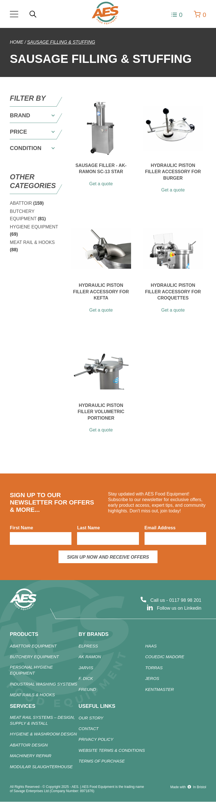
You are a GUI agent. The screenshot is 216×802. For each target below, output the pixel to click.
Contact (88, 729)
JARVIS (85, 668)
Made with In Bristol (188, 787)
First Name (21, 527)
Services (22, 706)
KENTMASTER (159, 689)
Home (16, 42)
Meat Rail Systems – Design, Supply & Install (42, 720)
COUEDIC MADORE (164, 657)
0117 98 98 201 (184, 600)
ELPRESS (88, 646)
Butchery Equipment (34, 657)
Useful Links (96, 706)
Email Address (160, 527)
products (24, 634)
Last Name (88, 527)
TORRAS (154, 668)
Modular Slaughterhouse (41, 767)
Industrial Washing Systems (43, 684)
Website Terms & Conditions (111, 750)
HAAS (151, 646)
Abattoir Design (29, 745)
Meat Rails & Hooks (32, 695)
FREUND (87, 689)
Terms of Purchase (101, 761)
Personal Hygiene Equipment (31, 670)
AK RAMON (89, 657)
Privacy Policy (95, 739)
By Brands (93, 634)
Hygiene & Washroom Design (43, 734)
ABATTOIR (27, 203)
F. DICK (85, 678)
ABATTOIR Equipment (33, 646)
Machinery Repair (30, 756)
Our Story (90, 718)
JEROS (152, 678)
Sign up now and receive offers (108, 557)
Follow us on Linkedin (178, 608)
